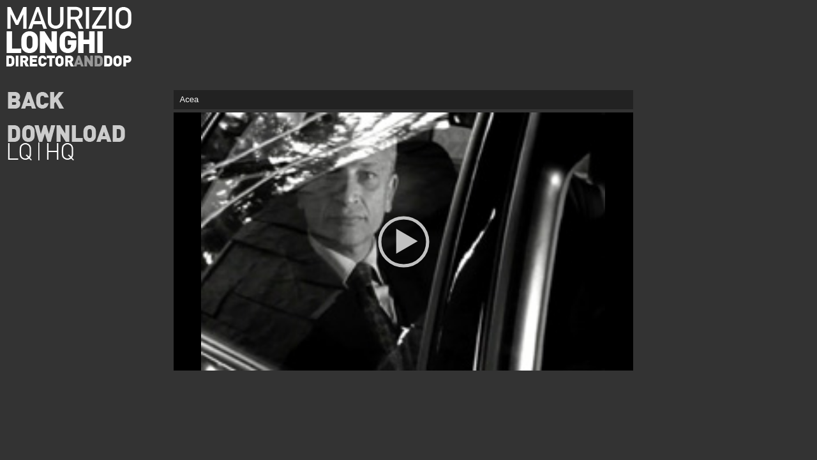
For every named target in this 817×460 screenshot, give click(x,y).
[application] (403, 241)
